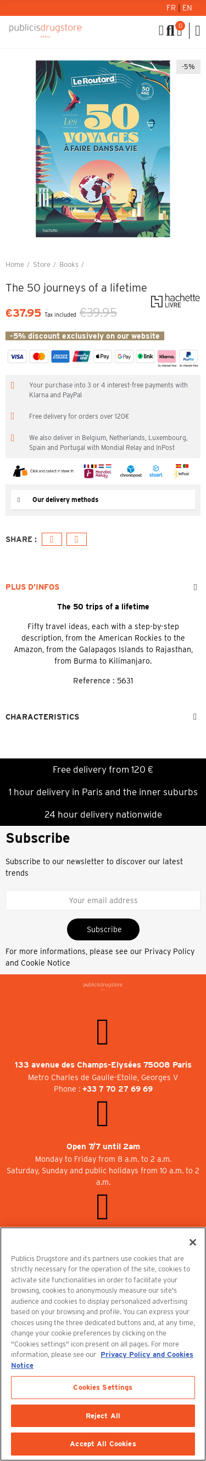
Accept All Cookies (103, 1444)
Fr (172, 7)
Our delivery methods (65, 499)
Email (77, 539)
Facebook (52, 539)
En (187, 7)
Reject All (103, 1416)
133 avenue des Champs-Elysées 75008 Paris (103, 1065)
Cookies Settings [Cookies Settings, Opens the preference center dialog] (102, 1387)
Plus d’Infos (32, 587)
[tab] (103, 500)
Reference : (94, 680)
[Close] (193, 1242)
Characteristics (42, 716)
